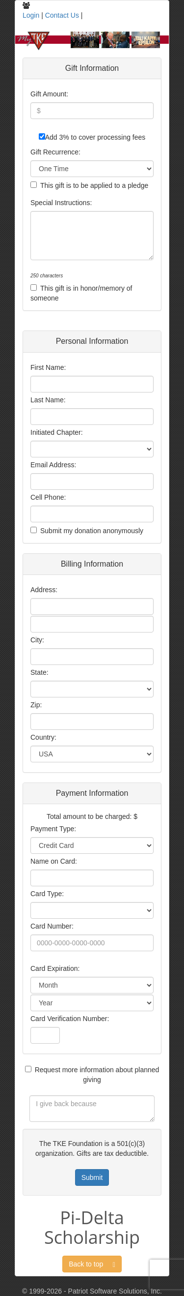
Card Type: (47, 894)
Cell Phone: (48, 497)
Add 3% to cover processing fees (95, 137)
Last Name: (48, 400)
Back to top (92, 1264)
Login (31, 15)
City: (37, 640)
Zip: (36, 705)
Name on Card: (53, 861)
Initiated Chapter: (56, 432)
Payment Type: (53, 829)
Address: (43, 590)
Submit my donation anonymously (91, 531)
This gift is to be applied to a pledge (94, 185)
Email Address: (53, 465)
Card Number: (52, 926)
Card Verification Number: (69, 1019)
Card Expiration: (54, 968)
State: (39, 672)
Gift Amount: (49, 94)
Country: (43, 737)
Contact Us (62, 15)
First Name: (48, 367)
